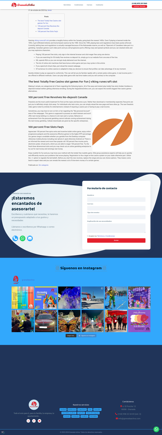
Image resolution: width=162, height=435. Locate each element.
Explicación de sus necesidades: (99, 221)
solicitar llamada (139, 6)
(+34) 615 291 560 (139, 3)
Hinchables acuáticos (69, 413)
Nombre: (90, 195)
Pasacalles (97, 409)
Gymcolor (81, 413)
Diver (90, 409)
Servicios (67, 5)
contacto (99, 5)
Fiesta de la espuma (93, 413)
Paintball (63, 409)
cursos (89, 5)
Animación (75, 416)
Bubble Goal (72, 409)
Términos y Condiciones (106, 236)
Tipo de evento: (93, 212)
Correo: (90, 204)
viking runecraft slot (42, 40)
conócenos (78, 5)
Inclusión (67, 416)
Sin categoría (43, 165)
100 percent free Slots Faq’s (48, 31)
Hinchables (93, 416)
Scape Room (82, 409)
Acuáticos (84, 416)
